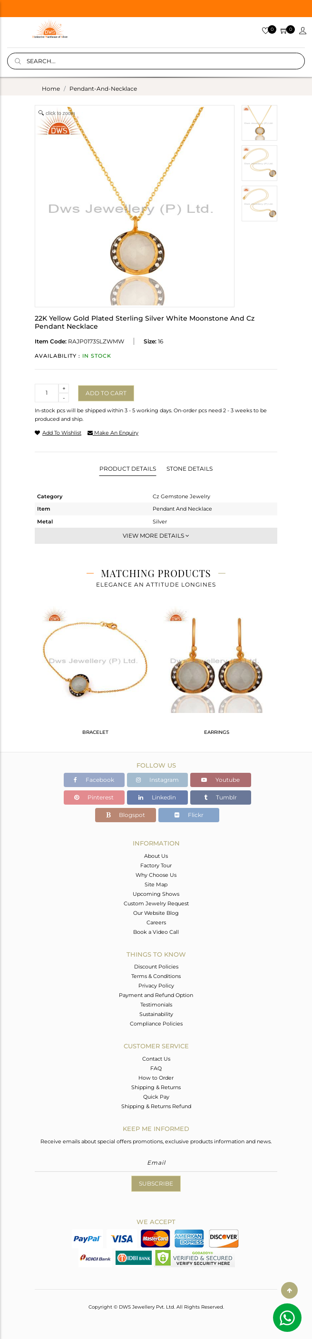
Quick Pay (156, 1096)
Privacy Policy (156, 985)
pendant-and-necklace (103, 88)
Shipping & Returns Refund (156, 1106)
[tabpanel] (95, 674)
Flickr (189, 814)
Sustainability (156, 1014)
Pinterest (94, 797)
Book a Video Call (156, 932)
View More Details (156, 535)
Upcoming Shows (156, 894)
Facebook (94, 779)
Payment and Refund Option (156, 995)
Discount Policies (156, 966)
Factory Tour (156, 865)
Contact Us (156, 1058)
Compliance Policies (156, 1023)
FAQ (156, 1068)
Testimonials (156, 1004)
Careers (156, 922)
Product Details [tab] (127, 468)
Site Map (156, 884)
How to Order (156, 1077)
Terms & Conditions (156, 976)
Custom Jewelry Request (156, 903)
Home (51, 88)
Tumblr (220, 797)
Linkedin (157, 797)
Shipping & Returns (156, 1087)
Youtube (220, 779)
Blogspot (125, 814)
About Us (156, 856)
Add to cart (106, 393)
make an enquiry (113, 432)
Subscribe (156, 1183)
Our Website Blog (156, 913)
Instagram (157, 779)
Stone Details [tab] (189, 468)
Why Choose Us (156, 875)
